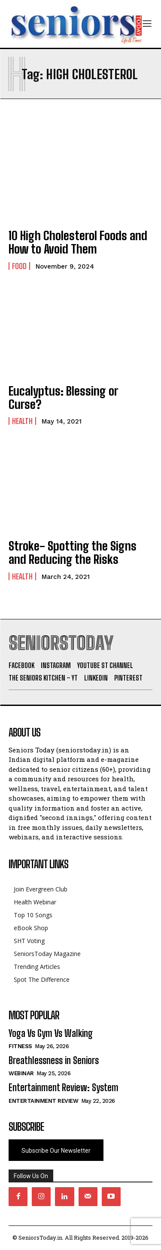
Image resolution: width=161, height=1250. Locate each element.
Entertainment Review (43, 1101)
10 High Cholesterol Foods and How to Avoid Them (78, 242)
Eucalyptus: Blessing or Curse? (63, 398)
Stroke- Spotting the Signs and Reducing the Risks (73, 552)
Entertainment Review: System (63, 1087)
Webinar (21, 1073)
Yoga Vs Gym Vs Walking (51, 1033)
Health (22, 421)
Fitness (20, 1046)
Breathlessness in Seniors (54, 1060)
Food (19, 266)
